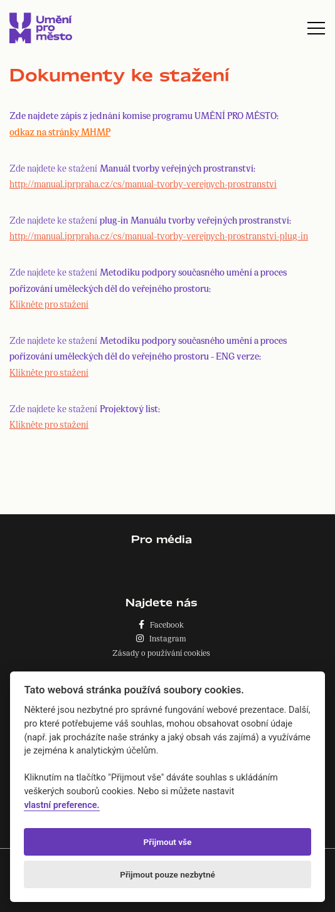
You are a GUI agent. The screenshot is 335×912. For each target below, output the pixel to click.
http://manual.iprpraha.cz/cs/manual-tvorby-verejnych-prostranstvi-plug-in (158, 235)
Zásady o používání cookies (161, 652)
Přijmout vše (168, 842)
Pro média (161, 539)
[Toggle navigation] (316, 28)
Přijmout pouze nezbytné (167, 874)
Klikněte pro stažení (48, 303)
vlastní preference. (61, 805)
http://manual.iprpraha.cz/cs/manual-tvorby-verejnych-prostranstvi (143, 183)
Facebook (161, 624)
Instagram (161, 638)
